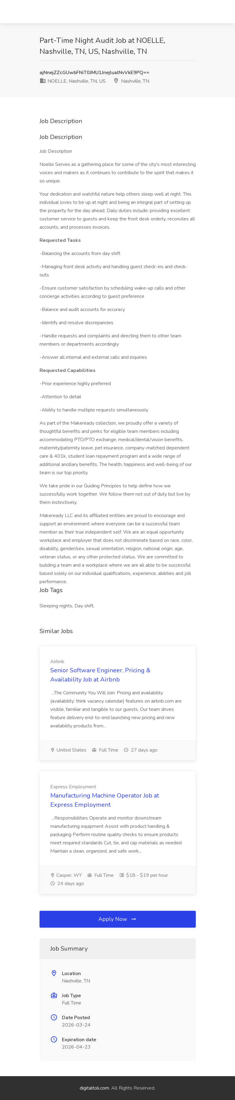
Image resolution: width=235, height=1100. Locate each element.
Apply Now (117, 919)
